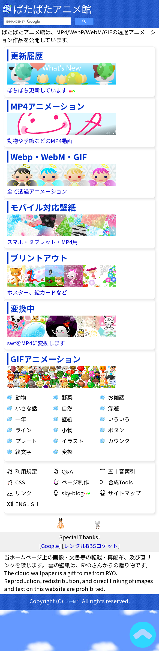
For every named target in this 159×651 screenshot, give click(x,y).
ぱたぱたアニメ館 (52, 9)
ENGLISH (26, 504)
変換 (67, 452)
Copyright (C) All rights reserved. (79, 601)
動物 (20, 397)
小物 (67, 430)
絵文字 (23, 452)
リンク (23, 493)
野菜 (67, 397)
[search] (36, 21)
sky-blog (76, 493)
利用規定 (26, 471)
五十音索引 (121, 471)
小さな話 (26, 408)
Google (50, 546)
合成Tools (120, 482)
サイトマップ (124, 493)
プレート (26, 441)
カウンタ (119, 441)
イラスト (72, 441)
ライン (23, 430)
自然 (67, 408)
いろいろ (119, 419)
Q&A (67, 471)
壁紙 (67, 419)
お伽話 (116, 397)
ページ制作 (75, 482)
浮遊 (113, 408)
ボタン (116, 430)
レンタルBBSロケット (91, 546)
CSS (20, 482)
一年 (20, 419)
